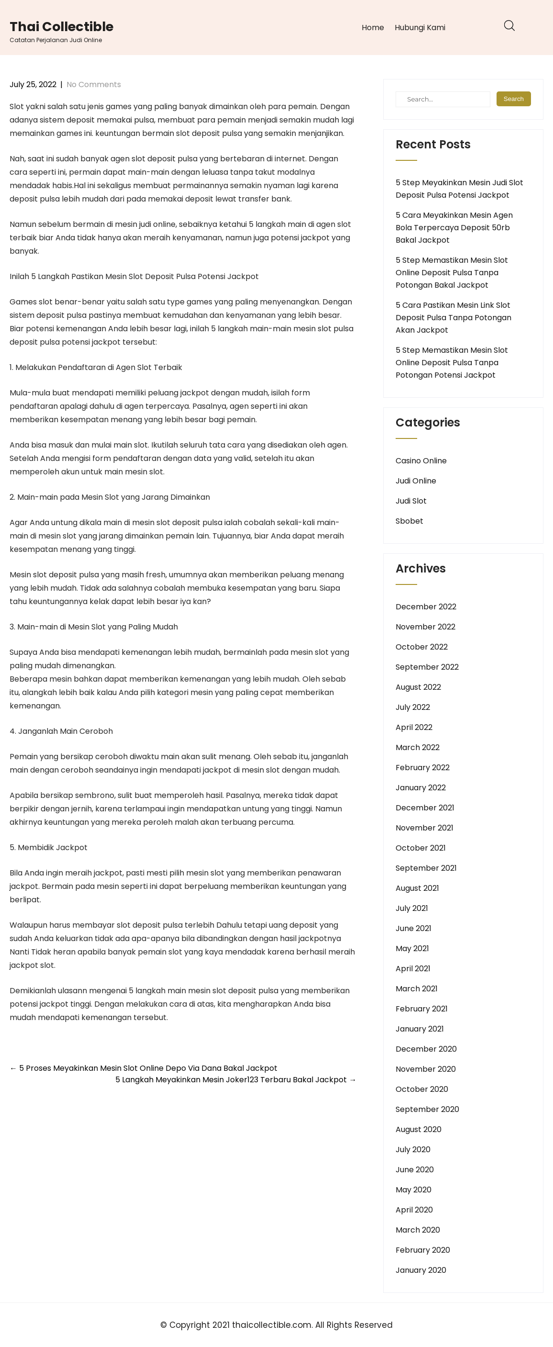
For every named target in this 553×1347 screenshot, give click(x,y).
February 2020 (423, 1250)
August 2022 (418, 687)
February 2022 (423, 767)
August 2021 (417, 888)
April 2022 (414, 727)
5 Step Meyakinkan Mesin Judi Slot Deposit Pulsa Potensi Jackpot (459, 189)
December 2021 (425, 807)
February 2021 (422, 1008)
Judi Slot (411, 500)
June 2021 (413, 928)
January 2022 (421, 787)
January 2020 (421, 1270)
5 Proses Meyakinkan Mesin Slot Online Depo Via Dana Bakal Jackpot (143, 1068)
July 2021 (412, 908)
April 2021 (413, 968)
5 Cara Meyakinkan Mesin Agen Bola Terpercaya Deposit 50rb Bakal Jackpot (454, 228)
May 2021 (412, 948)
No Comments (93, 84)
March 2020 (418, 1229)
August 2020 (419, 1129)
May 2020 (413, 1189)
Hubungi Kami (420, 27)
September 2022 (427, 667)
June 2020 (415, 1169)
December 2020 (426, 1049)
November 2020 (426, 1069)
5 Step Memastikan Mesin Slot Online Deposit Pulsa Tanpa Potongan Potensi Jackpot (452, 363)
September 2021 (426, 868)
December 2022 (426, 606)
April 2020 (414, 1209)
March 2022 (418, 747)
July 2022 (413, 707)
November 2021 (424, 827)
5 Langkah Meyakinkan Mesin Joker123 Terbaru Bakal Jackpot (235, 1079)
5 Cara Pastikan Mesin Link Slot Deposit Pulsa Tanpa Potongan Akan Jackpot (453, 318)
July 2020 (413, 1149)
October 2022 (422, 646)
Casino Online (421, 460)
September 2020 (427, 1109)
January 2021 (420, 1028)
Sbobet (409, 521)
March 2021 (417, 988)
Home (373, 27)
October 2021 (421, 847)
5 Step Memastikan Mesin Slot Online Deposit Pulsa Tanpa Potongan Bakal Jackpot (452, 273)
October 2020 (422, 1089)
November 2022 (425, 626)
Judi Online (416, 480)
